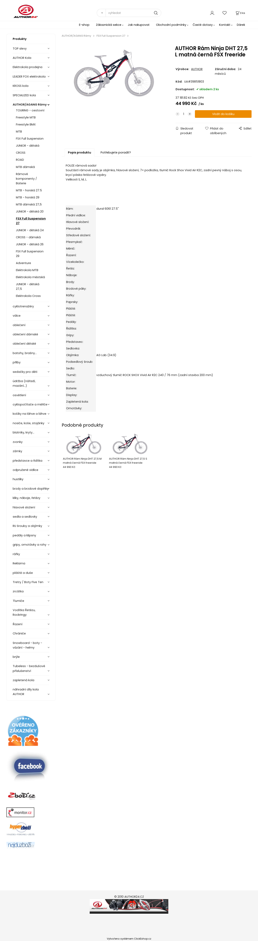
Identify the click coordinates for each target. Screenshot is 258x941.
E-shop (84, 25)
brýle (16, 657)
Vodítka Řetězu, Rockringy (24, 612)
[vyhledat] (133, 13)
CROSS (20, 153)
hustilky (18, 479)
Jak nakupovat (139, 25)
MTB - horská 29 (27, 197)
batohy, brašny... (25, 353)
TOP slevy (20, 49)
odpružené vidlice (25, 470)
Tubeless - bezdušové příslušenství (29, 668)
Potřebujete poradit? (116, 152)
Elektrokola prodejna (27, 67)
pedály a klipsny (24, 535)
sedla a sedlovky (25, 517)
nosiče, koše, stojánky (28, 423)
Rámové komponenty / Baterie (26, 178)
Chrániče (19, 633)
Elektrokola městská (30, 277)
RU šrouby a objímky (27, 526)
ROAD (20, 160)
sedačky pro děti (25, 372)
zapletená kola (23, 680)
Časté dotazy (203, 25)
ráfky (16, 554)
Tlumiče (18, 601)
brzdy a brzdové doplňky (31, 489)
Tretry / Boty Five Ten (28, 582)
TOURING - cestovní (30, 110)
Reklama (19, 563)
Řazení (17, 624)
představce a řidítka (27, 461)
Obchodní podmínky (171, 25)
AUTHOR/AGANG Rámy (30, 105)
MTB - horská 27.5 (29, 190)
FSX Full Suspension (30, 139)
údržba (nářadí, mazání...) (24, 383)
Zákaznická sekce (108, 25)
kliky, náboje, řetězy (26, 498)
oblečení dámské (25, 334)
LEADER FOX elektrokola (29, 77)
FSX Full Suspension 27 (31, 221)
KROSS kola (20, 86)
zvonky (18, 442)
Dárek (241, 25)
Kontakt (224, 25)
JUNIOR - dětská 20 (30, 211)
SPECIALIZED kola (24, 95)
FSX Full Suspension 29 (30, 253)
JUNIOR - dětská (27, 146)
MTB (19, 132)
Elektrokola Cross (28, 296)
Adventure (23, 263)
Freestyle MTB (26, 117)
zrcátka (18, 591)
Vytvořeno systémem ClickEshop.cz (129, 938)
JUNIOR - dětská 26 (30, 244)
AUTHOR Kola (22, 58)
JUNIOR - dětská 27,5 (27, 286)
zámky (17, 451)
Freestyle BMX (26, 124)
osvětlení (19, 395)
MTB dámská (25, 167)
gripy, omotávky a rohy (29, 545)
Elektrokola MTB (27, 270)
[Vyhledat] (101, 13)
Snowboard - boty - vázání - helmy (27, 645)
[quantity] (184, 114)
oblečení (19, 325)
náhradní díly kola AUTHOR (26, 691)
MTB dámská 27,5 (29, 204)
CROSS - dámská (28, 237)
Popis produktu (79, 152)
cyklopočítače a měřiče (30, 404)
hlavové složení (24, 507)
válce (17, 316)
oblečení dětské (24, 344)
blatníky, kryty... (23, 432)
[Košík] (240, 13)
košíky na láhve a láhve (29, 414)
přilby (17, 362)
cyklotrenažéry (23, 306)
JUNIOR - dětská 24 (30, 230)
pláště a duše (23, 573)
